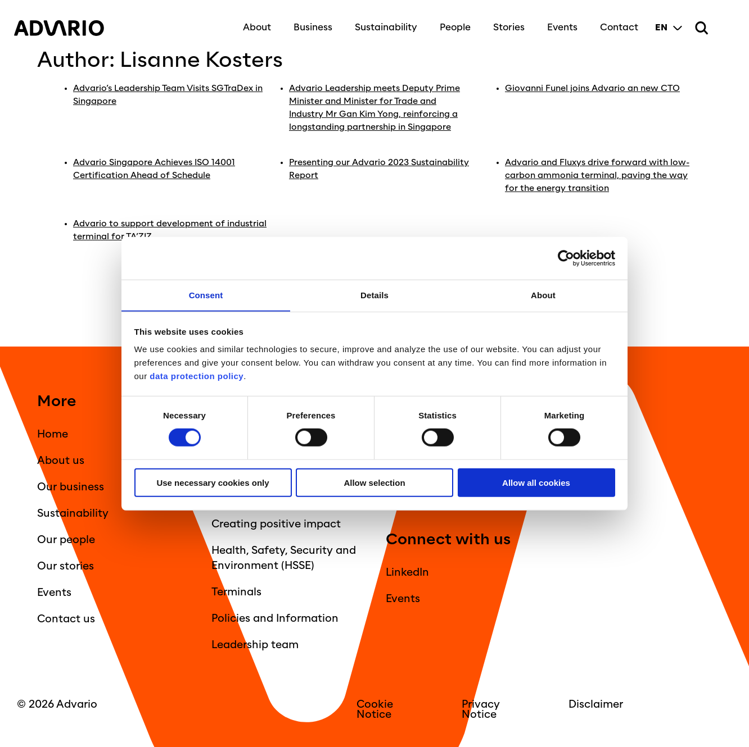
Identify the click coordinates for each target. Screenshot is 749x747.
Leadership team (255, 642)
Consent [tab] (206, 294)
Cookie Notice (375, 707)
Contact (616, 24)
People (452, 24)
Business (310, 24)
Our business (70, 485)
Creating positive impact (276, 522)
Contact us (66, 617)
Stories (506, 24)
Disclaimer (595, 702)
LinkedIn (407, 570)
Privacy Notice (481, 707)
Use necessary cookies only (212, 483)
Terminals (236, 590)
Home (52, 432)
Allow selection (374, 483)
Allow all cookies (536, 483)
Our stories (65, 564)
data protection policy (195, 376)
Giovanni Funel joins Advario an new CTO (594, 88)
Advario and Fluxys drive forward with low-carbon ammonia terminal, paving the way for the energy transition (598, 174)
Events (559, 24)
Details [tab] (374, 294)
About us (60, 458)
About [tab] (543, 294)
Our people (66, 537)
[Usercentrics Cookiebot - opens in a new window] (566, 258)
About (254, 24)
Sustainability (383, 24)
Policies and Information (275, 616)
